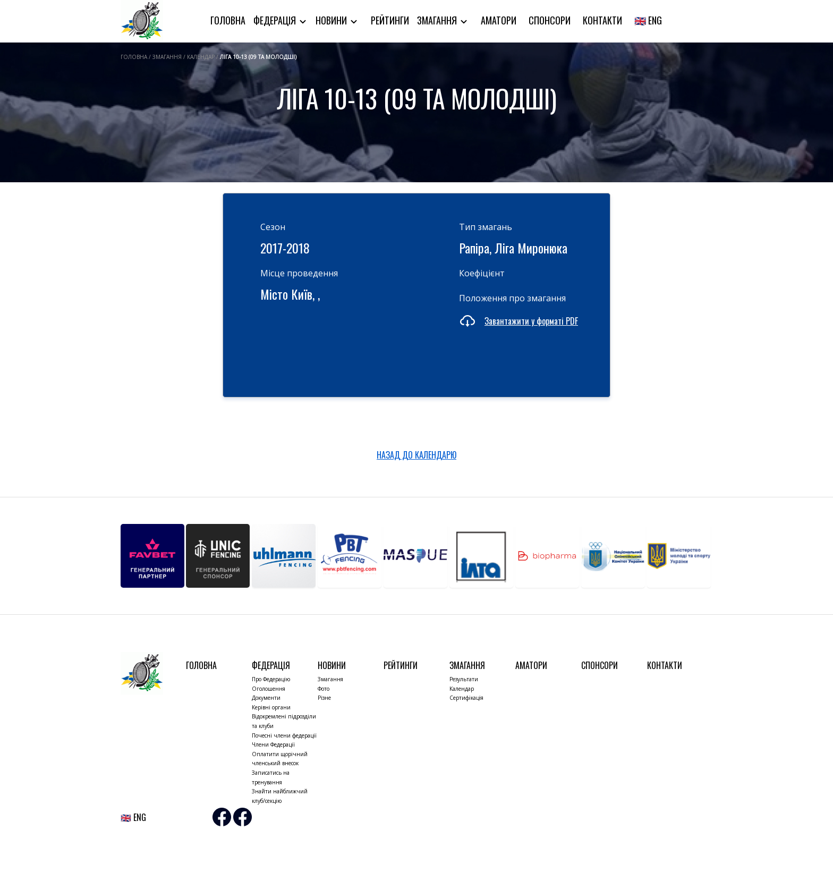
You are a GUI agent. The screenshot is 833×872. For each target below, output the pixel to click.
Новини (332, 20)
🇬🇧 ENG (648, 20)
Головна (227, 20)
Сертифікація (466, 697)
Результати (463, 679)
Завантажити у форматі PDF (531, 321)
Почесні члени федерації (284, 735)
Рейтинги (390, 20)
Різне (324, 697)
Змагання (438, 20)
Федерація (275, 20)
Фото (323, 688)
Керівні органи (271, 707)
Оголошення (268, 688)
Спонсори (550, 20)
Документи (266, 697)
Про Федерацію (271, 679)
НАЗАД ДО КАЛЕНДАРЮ (416, 455)
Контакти (602, 20)
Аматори (498, 20)
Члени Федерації (273, 744)
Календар (461, 688)
